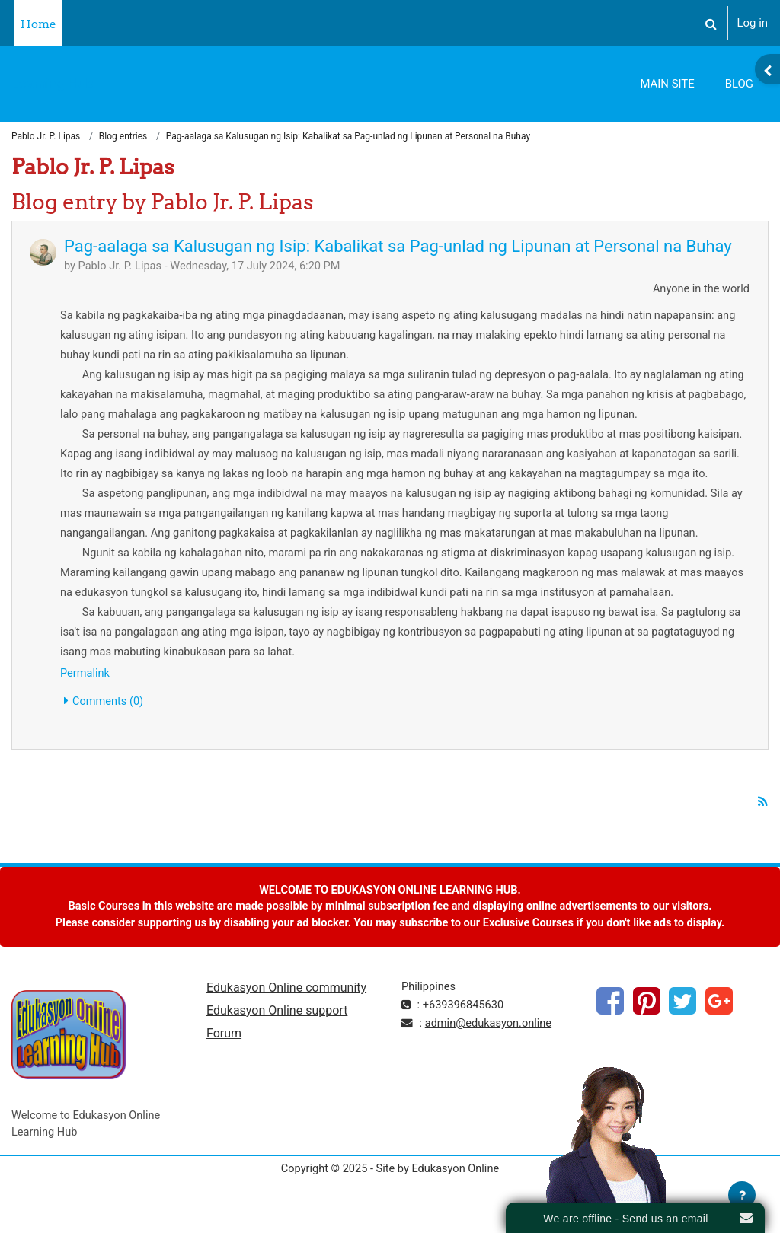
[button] (711, 23)
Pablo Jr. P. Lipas (45, 137)
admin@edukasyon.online (490, 1048)
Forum (223, 1060)
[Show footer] (742, 1195)
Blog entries (123, 137)
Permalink (85, 695)
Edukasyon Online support (276, 1036)
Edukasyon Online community (286, 1013)
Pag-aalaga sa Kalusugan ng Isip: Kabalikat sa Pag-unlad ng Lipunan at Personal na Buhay (398, 246)
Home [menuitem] (38, 24)
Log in (752, 23)
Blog (739, 84)
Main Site (667, 84)
